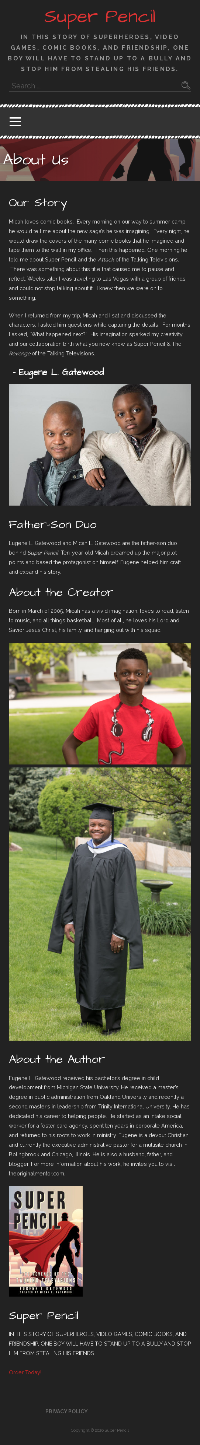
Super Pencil (100, 16)
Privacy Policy (66, 1411)
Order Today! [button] (25, 1372)
